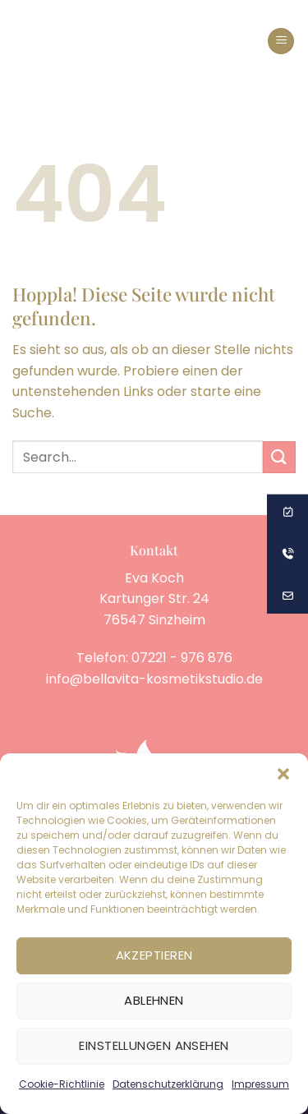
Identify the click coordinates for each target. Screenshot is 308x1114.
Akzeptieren (154, 955)
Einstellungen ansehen (153, 1045)
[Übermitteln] (279, 457)
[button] (283, 774)
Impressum (260, 1084)
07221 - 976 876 (181, 657)
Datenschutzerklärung (168, 1084)
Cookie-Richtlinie (61, 1084)
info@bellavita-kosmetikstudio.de (154, 679)
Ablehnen (154, 1000)
